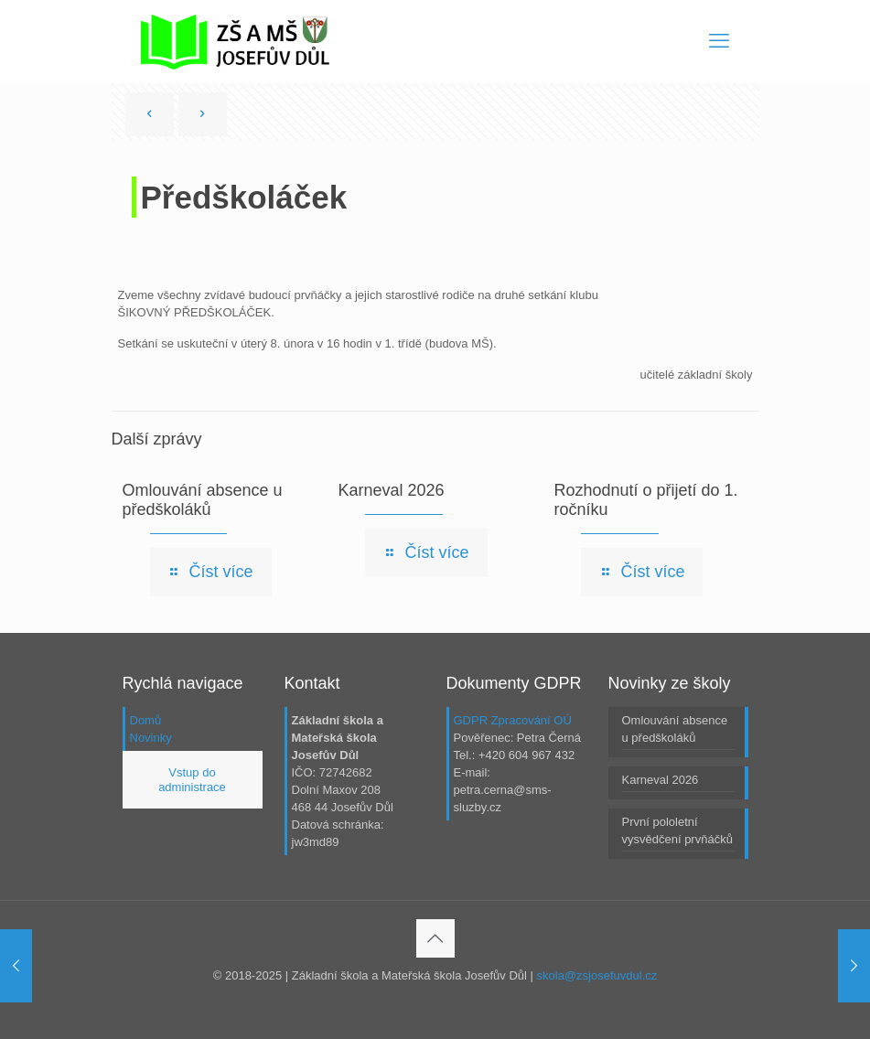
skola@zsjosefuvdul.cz (597, 975)
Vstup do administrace (192, 780)
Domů (146, 720)
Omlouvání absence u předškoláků (203, 500)
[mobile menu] (719, 41)
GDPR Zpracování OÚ (513, 720)
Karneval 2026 (391, 490)
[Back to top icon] (435, 938)
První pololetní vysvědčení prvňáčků (677, 830)
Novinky (151, 737)
